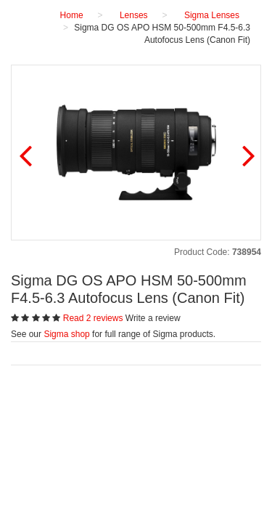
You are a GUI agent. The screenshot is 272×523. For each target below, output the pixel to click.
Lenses (134, 15)
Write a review (153, 318)
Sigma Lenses (211, 15)
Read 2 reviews (94, 318)
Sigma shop (66, 334)
